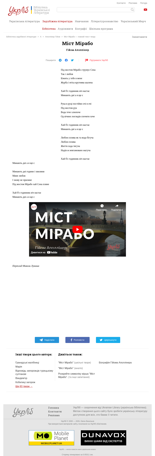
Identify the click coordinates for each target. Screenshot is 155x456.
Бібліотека (49, 28)
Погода (143, 3)
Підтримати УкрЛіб (96, 60)
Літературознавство (104, 21)
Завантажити (138, 37)
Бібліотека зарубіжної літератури (21, 37)
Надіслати (46, 340)
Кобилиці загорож (25, 382)
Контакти (121, 3)
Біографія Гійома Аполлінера (115, 362)
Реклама (133, 3)
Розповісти (77, 340)
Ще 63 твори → (24, 386)
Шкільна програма (101, 28)
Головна (53, 407)
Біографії (81, 28)
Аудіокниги (65, 28)
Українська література (24, 21)
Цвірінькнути (108, 340)
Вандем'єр (21, 378)
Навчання (82, 21)
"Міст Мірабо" (74, 362)
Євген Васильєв (87, 421)
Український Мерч (133, 21)
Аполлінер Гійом (52, 37)
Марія (18, 366)
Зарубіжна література (57, 22)
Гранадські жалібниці (27, 362)
